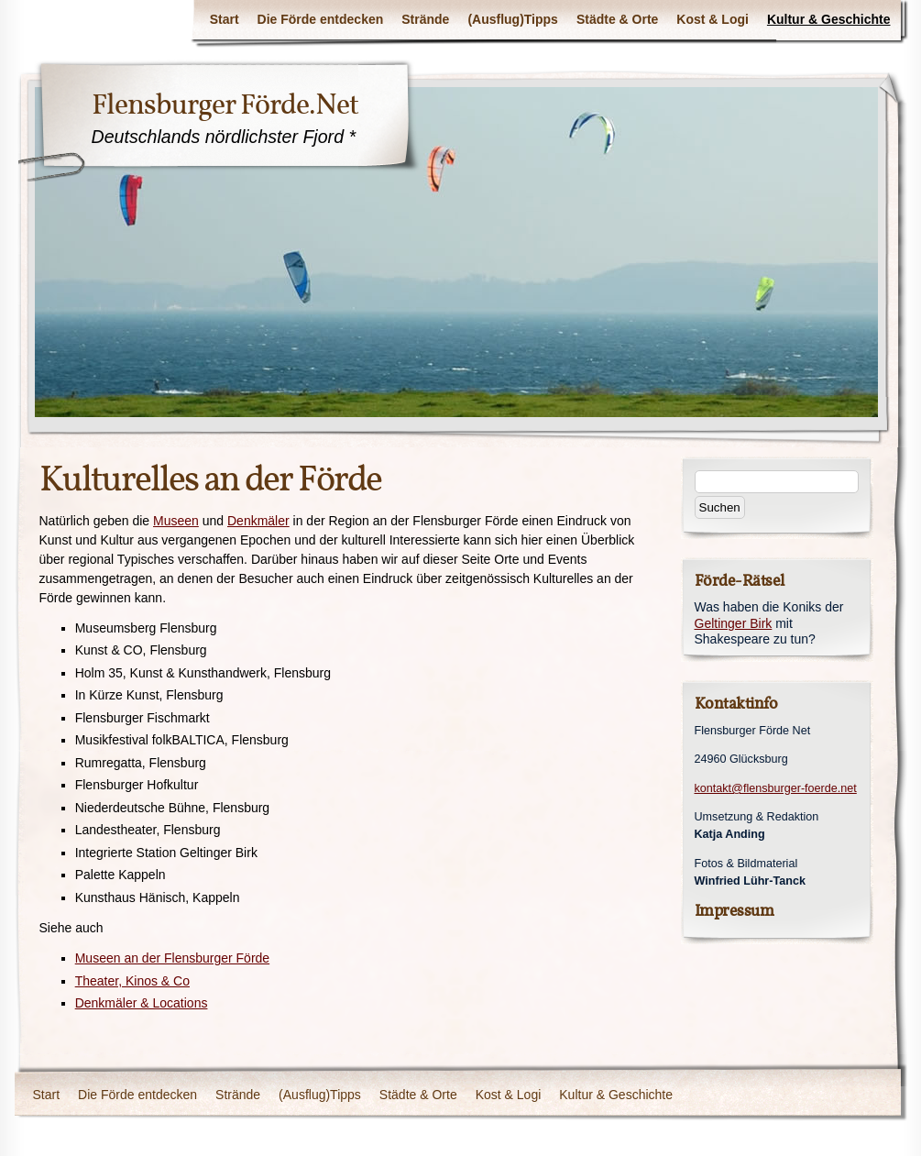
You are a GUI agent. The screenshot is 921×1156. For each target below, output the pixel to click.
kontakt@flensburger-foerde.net (776, 788)
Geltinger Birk (734, 623)
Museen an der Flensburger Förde (172, 958)
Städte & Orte (617, 19)
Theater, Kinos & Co (132, 981)
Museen (176, 520)
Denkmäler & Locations (141, 1003)
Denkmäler (258, 520)
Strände (425, 19)
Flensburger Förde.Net (225, 105)
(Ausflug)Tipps (512, 19)
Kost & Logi (712, 19)
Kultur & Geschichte (829, 19)
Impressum (734, 910)
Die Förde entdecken (321, 19)
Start (224, 19)
